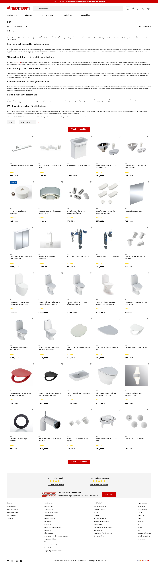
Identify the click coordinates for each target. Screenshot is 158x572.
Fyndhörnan (141, 506)
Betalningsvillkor (49, 518)
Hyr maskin (10, 518)
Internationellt (98, 530)
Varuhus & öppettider (51, 512)
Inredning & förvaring (144, 533)
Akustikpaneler (142, 509)
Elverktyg (141, 521)
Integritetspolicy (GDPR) (101, 521)
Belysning (141, 515)
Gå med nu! (109, 494)
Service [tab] (9, 503)
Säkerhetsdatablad (50, 545)
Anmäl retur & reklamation (52, 527)
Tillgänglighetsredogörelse (53, 551)
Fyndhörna (67, 15)
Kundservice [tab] (48, 503)
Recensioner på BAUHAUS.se (103, 527)
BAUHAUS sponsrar (100, 509)
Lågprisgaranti (49, 533)
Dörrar (140, 518)
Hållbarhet (97, 515)
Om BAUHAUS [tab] (98, 503)
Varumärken (85, 15)
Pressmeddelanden (100, 506)
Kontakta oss (48, 506)
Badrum (140, 512)
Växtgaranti (48, 542)
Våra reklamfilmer (99, 536)
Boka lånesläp (11, 515)
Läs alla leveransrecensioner (99, 484)
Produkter (11, 15)
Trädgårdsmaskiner (144, 536)
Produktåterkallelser (51, 548)
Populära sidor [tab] (142, 503)
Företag (28, 15)
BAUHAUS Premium (13, 512)
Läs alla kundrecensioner (56, 484)
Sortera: (28, 122)
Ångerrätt (47, 530)
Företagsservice (12, 509)
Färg (139, 524)
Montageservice (12, 506)
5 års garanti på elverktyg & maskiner (56, 536)
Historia (96, 512)
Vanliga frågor (48, 515)
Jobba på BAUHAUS (100, 518)
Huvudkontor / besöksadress (103, 533)
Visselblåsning (48, 509)
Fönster (140, 527)
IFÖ (8, 36)
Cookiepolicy (98, 524)
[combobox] (78, 8)
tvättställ (18, 62)
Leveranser (48, 524)
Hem (8, 26)
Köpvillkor (47, 521)
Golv (139, 530)
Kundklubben (47, 15)
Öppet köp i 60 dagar (51, 539)
